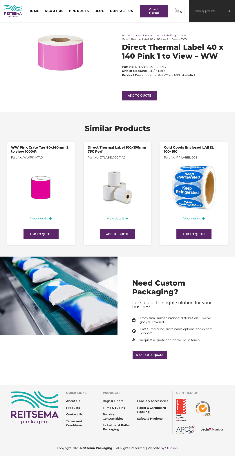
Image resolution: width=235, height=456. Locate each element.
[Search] (231, 11)
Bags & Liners (113, 401)
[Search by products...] (212, 11)
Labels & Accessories (147, 35)
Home (126, 35)
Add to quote (139, 95)
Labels (184, 35)
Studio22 (171, 448)
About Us (73, 401)
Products (73, 408)
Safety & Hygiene (150, 418)
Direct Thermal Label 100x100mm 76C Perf (117, 149)
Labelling (170, 35)
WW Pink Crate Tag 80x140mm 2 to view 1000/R (39, 149)
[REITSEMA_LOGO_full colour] (13, 11)
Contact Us (74, 414)
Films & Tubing (114, 408)
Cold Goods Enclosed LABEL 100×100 (189, 149)
